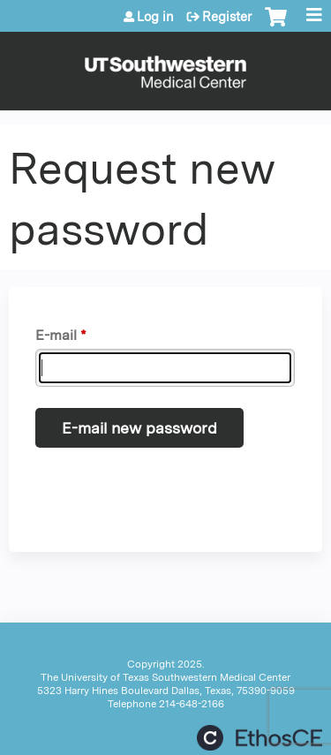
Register (227, 17)
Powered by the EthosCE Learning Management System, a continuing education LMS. (259, 738)
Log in (155, 17)
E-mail (56, 335)
